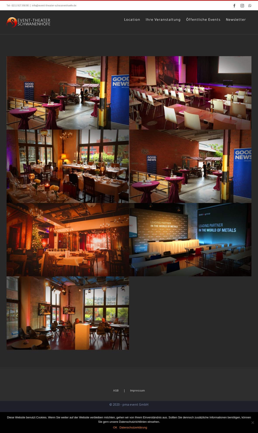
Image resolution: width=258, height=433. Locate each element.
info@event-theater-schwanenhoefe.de (54, 5)
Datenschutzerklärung (133, 427)
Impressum (139, 386)
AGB (118, 386)
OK (115, 427)
